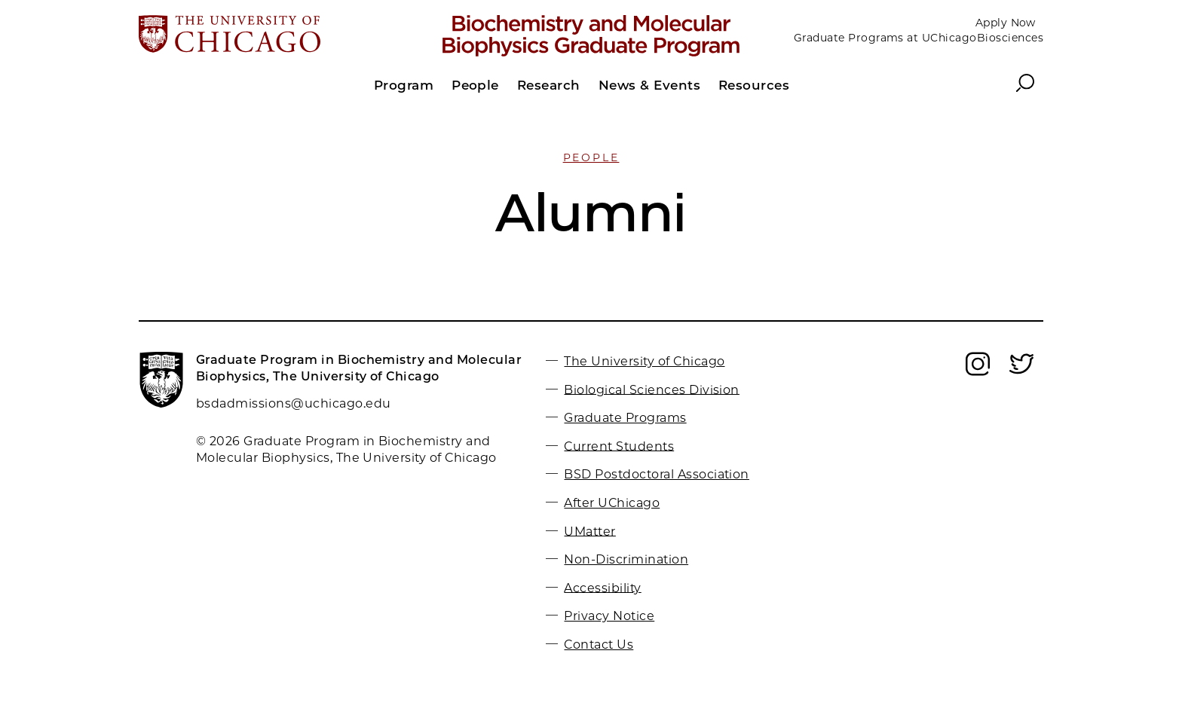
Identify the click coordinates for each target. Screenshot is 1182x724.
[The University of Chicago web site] (287, 35)
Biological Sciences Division (651, 389)
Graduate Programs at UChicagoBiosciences (918, 37)
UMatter (589, 531)
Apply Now (1005, 22)
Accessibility (602, 587)
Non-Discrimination (626, 559)
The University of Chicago (644, 361)
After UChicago (612, 503)
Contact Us (598, 644)
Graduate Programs (625, 418)
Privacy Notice (609, 616)
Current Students (619, 445)
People (591, 157)
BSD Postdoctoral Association (656, 474)
